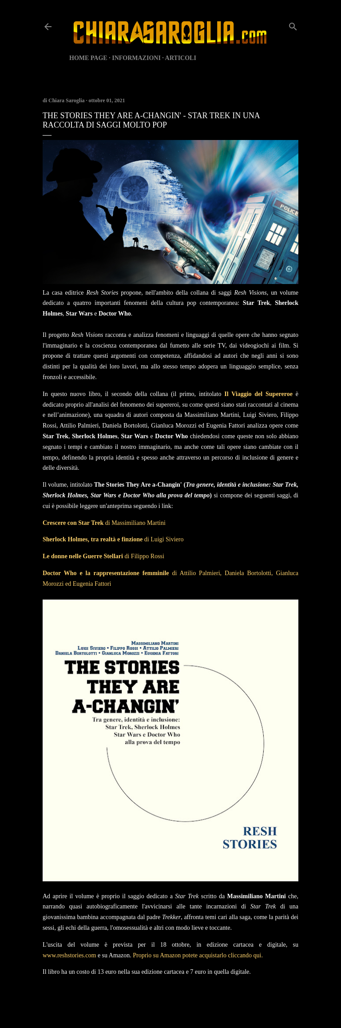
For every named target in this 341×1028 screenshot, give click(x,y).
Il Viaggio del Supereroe (258, 394)
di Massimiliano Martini (104, 523)
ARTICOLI (180, 58)
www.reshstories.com (69, 955)
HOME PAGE (88, 58)
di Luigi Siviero (113, 539)
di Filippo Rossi (103, 556)
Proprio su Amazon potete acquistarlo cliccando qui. (198, 955)
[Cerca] (293, 25)
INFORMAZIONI (136, 58)
